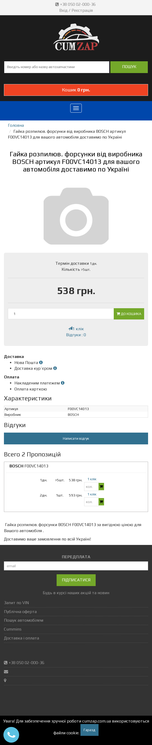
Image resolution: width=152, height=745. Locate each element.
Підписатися (76, 579)
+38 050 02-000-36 (76, 4)
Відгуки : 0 (76, 334)
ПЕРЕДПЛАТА (76, 556)
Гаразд (89, 730)
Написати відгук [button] (76, 438)
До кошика (129, 314)
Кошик (76, 89)
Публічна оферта (20, 611)
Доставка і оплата (21, 638)
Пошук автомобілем (23, 620)
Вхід (63, 10)
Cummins (12, 629)
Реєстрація (82, 10)
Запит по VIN (16, 602)
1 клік (76, 328)
